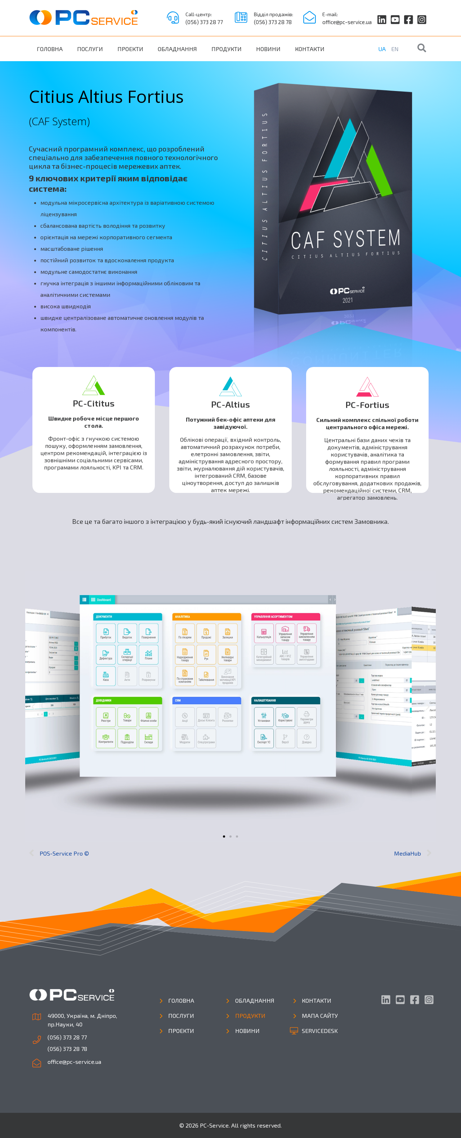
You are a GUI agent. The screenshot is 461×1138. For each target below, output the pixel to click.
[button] (224, 836)
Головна (50, 48)
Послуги (90, 48)
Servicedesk (320, 1030)
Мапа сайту (320, 1015)
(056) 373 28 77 (204, 22)
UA (382, 48)
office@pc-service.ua (347, 22)
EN (395, 48)
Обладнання (177, 48)
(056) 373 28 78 (273, 22)
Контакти (310, 48)
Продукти (226, 48)
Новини (268, 48)
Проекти (130, 48)
